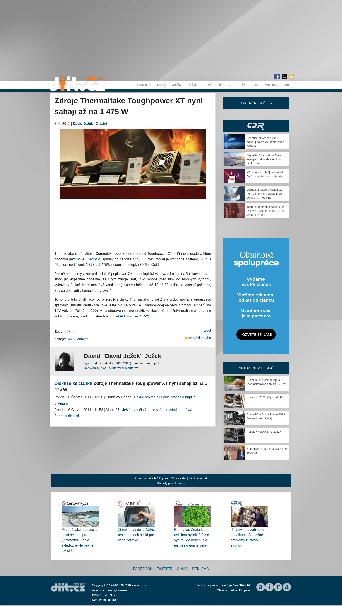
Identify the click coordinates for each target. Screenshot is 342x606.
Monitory (271, 85)
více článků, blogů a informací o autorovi (111, 368)
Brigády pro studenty (171, 483)
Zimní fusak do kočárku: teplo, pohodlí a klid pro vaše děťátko (136, 535)
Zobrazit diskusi (67, 416)
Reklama (200, 569)
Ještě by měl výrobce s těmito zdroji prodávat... (158, 410)
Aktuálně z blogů (256, 368)
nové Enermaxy (89, 259)
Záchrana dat (198, 478)
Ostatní (101, 124)
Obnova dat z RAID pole (151, 478)
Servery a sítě (213, 85)
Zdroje (286, 85)
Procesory (144, 85)
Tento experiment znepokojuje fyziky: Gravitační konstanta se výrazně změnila (266, 210)
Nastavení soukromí (105, 600)
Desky (161, 85)
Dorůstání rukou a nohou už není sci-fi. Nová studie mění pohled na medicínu (264, 193)
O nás (182, 569)
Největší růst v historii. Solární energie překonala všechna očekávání (265, 159)
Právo (242, 85)
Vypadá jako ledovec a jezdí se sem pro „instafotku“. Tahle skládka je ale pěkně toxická (79, 540)
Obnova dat (178, 478)
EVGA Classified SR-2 (130, 316)
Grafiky (176, 85)
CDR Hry (256, 126)
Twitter (164, 569)
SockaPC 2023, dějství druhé (265, 397)
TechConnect (77, 339)
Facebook (142, 569)
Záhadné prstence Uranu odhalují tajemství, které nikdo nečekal (265, 142)
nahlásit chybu (200, 338)
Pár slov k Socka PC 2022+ (264, 431)
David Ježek (83, 124)
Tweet (206, 330)
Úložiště (193, 85)
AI (230, 85)
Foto (256, 85)
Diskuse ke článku (73, 383)
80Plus (70, 331)
